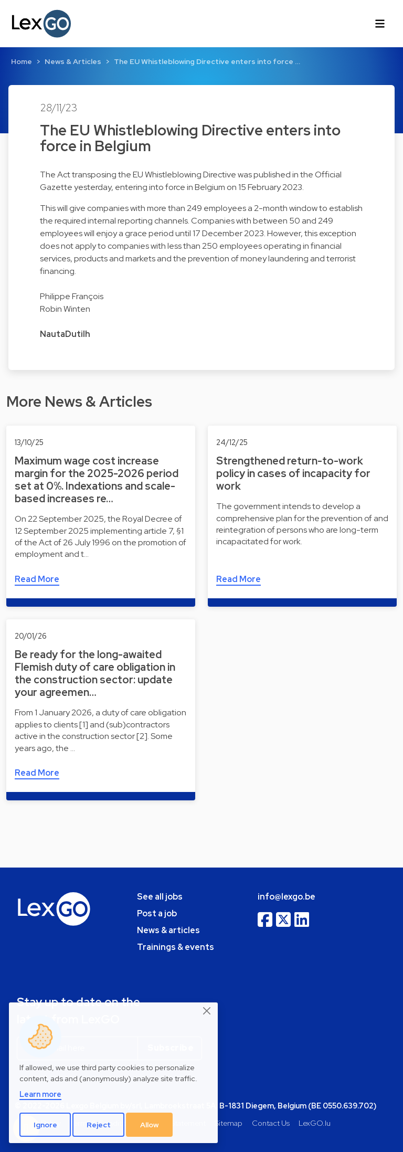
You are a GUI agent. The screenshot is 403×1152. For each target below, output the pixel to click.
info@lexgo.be (286, 896)
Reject (99, 1124)
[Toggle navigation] (380, 23)
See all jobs (160, 896)
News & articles (168, 930)
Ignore (45, 1124)
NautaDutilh (65, 334)
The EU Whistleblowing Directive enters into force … (207, 61)
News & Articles (73, 61)
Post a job (157, 913)
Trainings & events (175, 947)
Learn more (40, 1094)
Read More (37, 579)
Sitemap (228, 1123)
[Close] (207, 1011)
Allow (149, 1124)
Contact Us (271, 1123)
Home (21, 61)
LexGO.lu (315, 1123)
